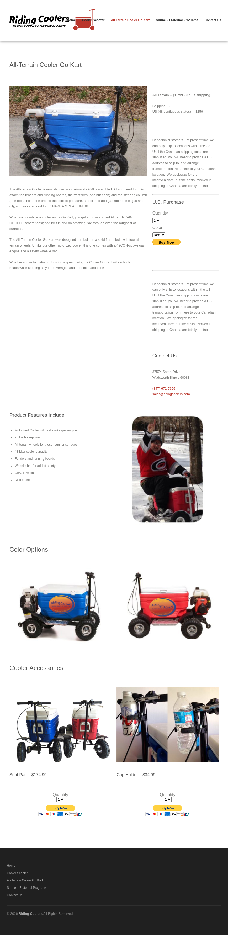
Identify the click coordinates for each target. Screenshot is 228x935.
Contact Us (213, 20)
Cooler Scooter (93, 20)
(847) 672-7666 (164, 388)
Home (71, 20)
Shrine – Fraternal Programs (177, 20)
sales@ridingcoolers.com (171, 394)
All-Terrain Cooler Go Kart (130, 20)
